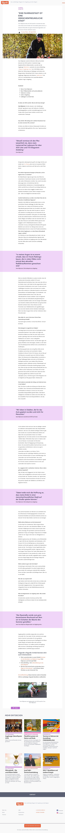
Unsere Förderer (40, 812)
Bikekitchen (26, 67)
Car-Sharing (26, 164)
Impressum (21, 814)
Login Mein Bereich (40, 810)
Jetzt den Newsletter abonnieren (32, 825)
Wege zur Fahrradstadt (26, 668)
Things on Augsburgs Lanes (25, 69)
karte (3, 812)
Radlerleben (39, 75)
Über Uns (4, 810)
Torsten (23, 32)
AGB (19, 810)
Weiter (46, 691)
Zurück (18, 691)
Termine (4, 814)
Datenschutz (21, 812)
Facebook (61, 810)
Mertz (26, 32)
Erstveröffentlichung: (23, 675)
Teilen (16, 708)
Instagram (61, 813)
